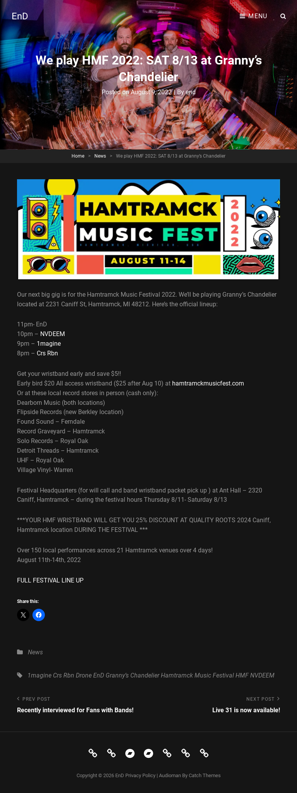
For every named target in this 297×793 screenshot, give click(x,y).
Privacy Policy (140, 775)
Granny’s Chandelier (132, 675)
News (100, 156)
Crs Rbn (47, 353)
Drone (84, 675)
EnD (20, 16)
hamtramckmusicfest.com (208, 383)
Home (78, 156)
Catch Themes (205, 775)
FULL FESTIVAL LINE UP (50, 580)
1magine (49, 343)
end (191, 92)
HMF (242, 675)
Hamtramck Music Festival (197, 675)
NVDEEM (52, 334)
